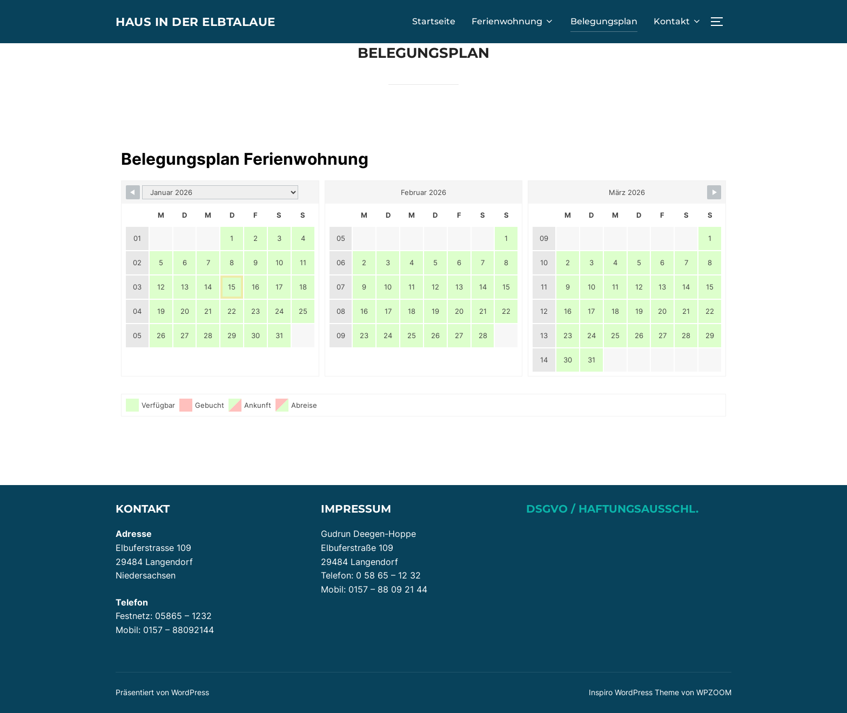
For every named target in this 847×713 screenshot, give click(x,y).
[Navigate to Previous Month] (133, 192)
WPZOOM (713, 692)
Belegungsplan (603, 21)
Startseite (433, 21)
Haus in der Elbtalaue (205, 21)
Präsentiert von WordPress (162, 692)
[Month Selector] (220, 192)
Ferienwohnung (513, 21)
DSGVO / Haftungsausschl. (612, 508)
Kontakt (678, 21)
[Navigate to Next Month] (714, 192)
